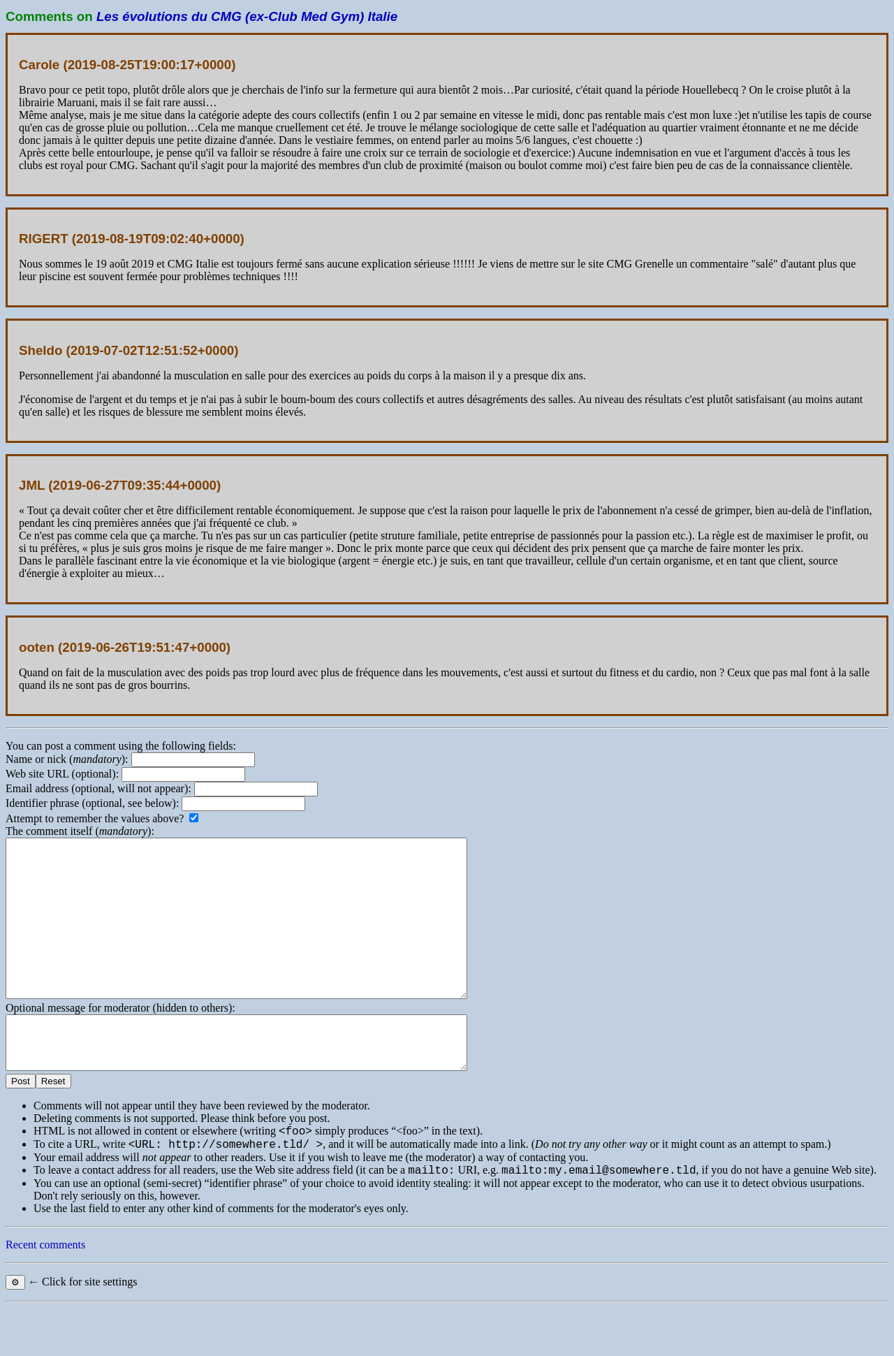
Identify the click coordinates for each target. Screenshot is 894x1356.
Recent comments (45, 1293)
